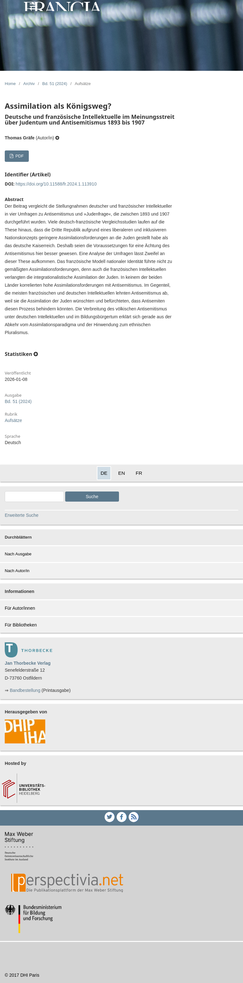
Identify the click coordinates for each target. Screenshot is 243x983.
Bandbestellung (25, 690)
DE (104, 473)
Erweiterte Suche (22, 515)
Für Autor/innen (20, 608)
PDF (19, 156)
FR (139, 473)
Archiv (29, 83)
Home (10, 83)
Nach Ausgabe (18, 554)
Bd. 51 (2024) (54, 83)
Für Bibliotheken (21, 624)
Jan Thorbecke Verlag (28, 663)
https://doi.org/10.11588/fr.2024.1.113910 (56, 183)
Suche (92, 496)
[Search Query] (34, 496)
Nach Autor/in (17, 570)
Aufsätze (13, 420)
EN (121, 473)
